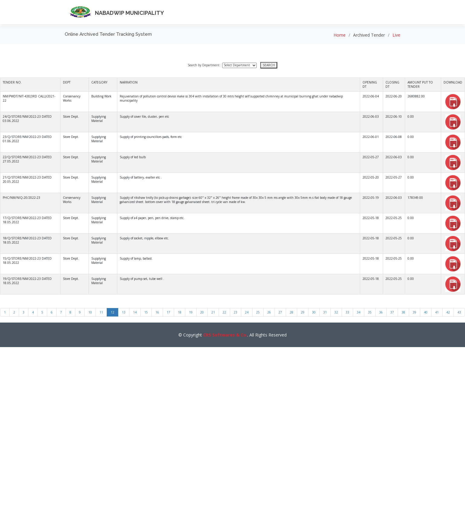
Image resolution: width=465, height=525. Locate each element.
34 (358, 312)
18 (179, 312)
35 (370, 312)
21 (213, 312)
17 (168, 312)
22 (224, 312)
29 (302, 312)
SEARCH (269, 65)
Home (339, 35)
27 (280, 312)
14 (135, 312)
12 (112, 312)
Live (396, 35)
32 (336, 312)
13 (123, 312)
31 (325, 312)
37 (392, 312)
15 (146, 312)
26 (269, 312)
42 (448, 312)
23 (235, 312)
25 (258, 312)
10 (90, 312)
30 (314, 312)
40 (426, 312)
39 (414, 312)
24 (247, 312)
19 (191, 312)
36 (381, 312)
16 (157, 312)
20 (202, 312)
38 (403, 312)
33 (347, 312)
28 (291, 312)
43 (459, 312)
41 (437, 312)
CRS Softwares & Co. (225, 335)
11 (101, 312)
